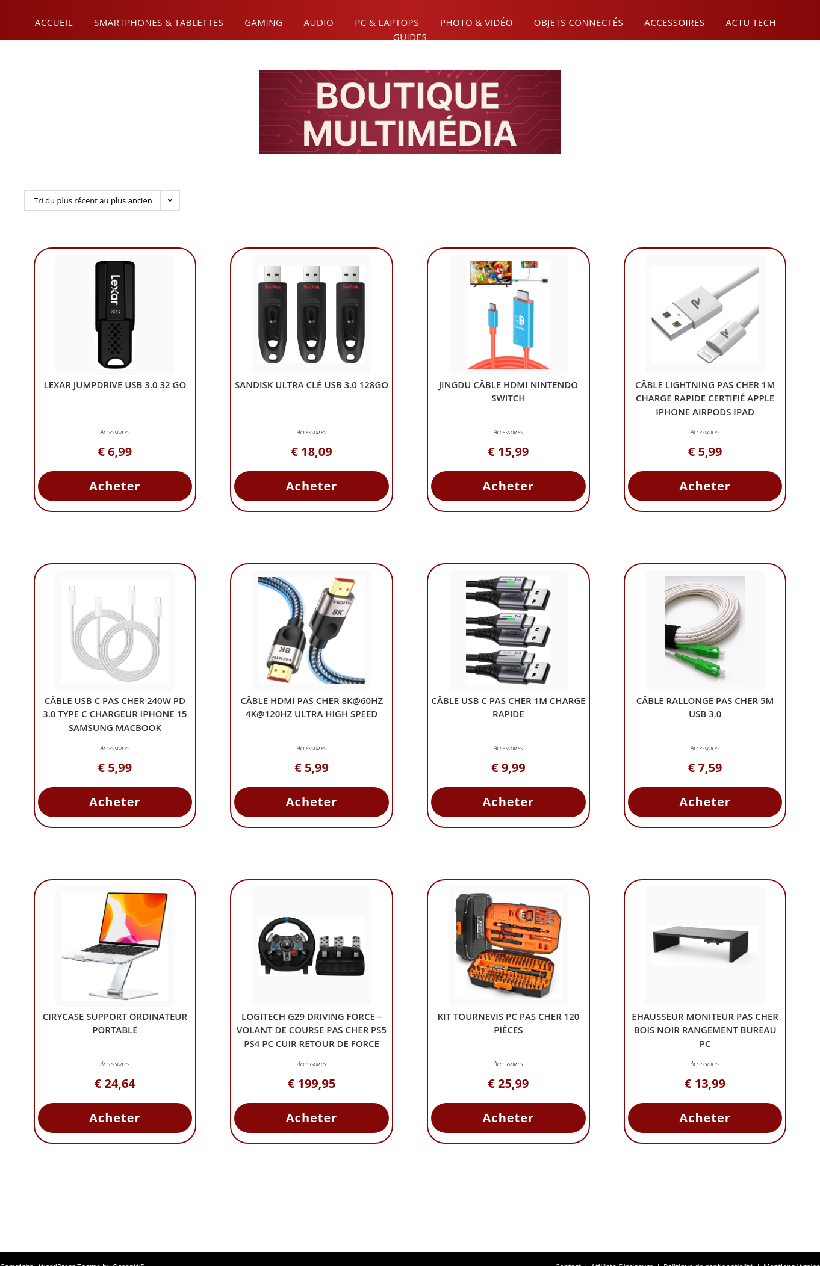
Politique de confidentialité (708, 1249)
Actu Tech (751, 22)
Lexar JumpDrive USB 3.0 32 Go (114, 387)
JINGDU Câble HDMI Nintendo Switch (509, 394)
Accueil (54, 22)
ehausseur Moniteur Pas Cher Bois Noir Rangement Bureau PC (705, 1032)
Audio (318, 22)
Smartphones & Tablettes (158, 22)
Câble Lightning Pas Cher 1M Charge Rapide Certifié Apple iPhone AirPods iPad (705, 400)
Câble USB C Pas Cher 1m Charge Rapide (508, 710)
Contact (568, 1249)
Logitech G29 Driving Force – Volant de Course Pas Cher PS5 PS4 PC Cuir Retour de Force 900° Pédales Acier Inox (312, 1039)
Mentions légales (791, 1249)
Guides (410, 37)
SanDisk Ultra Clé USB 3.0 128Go (311, 394)
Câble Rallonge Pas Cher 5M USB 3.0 (705, 710)
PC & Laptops (387, 22)
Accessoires (674, 22)
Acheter (115, 488)
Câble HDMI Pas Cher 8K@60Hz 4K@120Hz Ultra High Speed (311, 710)
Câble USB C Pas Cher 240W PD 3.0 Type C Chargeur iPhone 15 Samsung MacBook (115, 716)
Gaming (263, 22)
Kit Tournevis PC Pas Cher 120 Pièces (508, 1026)
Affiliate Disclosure (622, 1249)
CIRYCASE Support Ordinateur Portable (115, 1026)
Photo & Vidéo (476, 22)
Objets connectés (578, 22)
